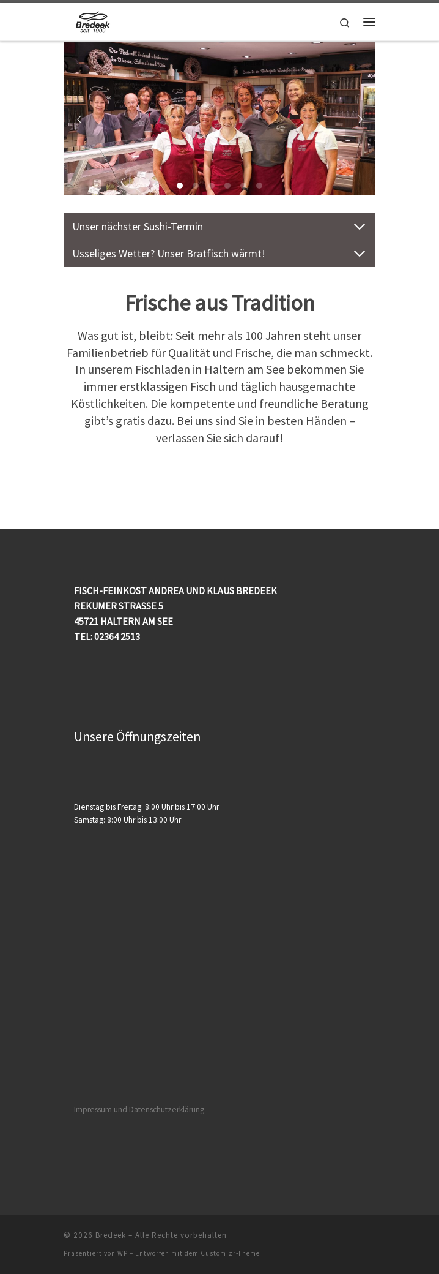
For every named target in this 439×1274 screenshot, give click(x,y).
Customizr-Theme (230, 1253)
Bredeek (110, 1235)
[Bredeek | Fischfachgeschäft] (95, 20)
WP (122, 1253)
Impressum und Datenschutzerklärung (139, 1109)
